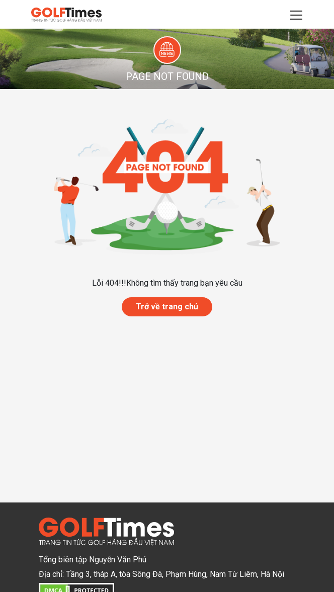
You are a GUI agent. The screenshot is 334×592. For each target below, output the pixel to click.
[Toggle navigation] (296, 14)
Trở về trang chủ (167, 306)
